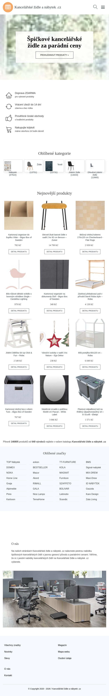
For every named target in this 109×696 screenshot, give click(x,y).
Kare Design (92, 494)
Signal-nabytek (93, 467)
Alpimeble (11, 489)
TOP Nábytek (13, 462)
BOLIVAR (64, 489)
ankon (36, 462)
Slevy (7, 658)
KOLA (62, 467)
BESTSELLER (40, 467)
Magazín (62, 645)
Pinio (8, 494)
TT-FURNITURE (67, 462)
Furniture (64, 478)
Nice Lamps (39, 494)
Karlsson (10, 499)
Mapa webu (64, 652)
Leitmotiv (64, 494)
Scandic (63, 499)
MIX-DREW (92, 473)
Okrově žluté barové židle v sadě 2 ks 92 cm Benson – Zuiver (54, 237)
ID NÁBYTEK (92, 483)
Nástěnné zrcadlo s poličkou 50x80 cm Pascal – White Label (54, 412)
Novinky (8, 652)
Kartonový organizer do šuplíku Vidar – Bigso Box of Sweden (19, 237)
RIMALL (37, 483)
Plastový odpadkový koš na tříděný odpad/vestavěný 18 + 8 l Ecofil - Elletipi (90, 412)
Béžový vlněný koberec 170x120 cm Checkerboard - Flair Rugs (90, 237)
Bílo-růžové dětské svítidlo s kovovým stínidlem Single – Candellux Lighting (19, 296)
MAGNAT (64, 473)
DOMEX (10, 467)
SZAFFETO (65, 483)
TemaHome (39, 499)
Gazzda (90, 489)
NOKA (9, 473)
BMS (88, 462)
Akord (36, 478)
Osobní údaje (65, 658)
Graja (9, 483)
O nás (7, 669)
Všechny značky (12, 645)
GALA (36, 489)
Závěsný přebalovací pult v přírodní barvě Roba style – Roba (90, 296)
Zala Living (91, 499)
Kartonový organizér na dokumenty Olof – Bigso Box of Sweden (54, 296)
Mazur (36, 473)
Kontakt (8, 675)
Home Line (11, 478)
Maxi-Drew (91, 478)
